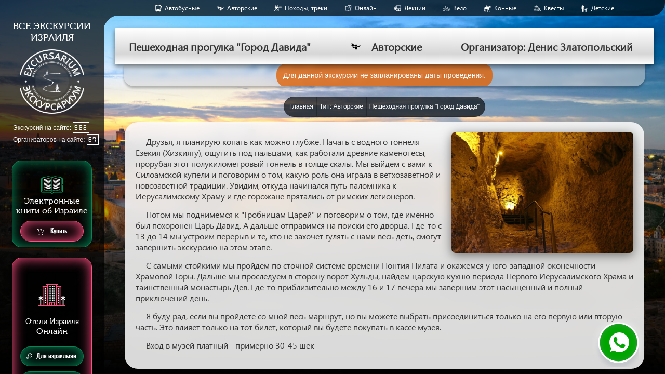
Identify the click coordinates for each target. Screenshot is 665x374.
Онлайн (366, 8)
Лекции (414, 8)
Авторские (242, 8)
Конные (505, 8)
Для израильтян (51, 356)
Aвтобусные (182, 8)
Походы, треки (306, 8)
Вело (460, 8)
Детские (602, 8)
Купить (52, 231)
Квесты (554, 8)
